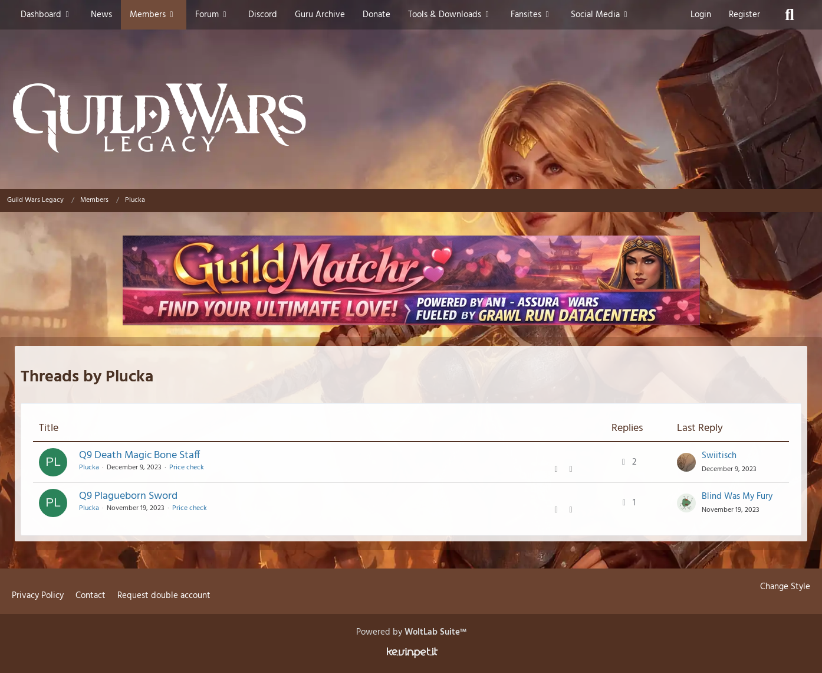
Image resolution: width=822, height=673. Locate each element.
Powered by (411, 632)
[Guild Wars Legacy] (411, 118)
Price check (186, 467)
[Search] (789, 15)
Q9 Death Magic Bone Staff (139, 455)
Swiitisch (719, 455)
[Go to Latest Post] (686, 462)
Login (701, 15)
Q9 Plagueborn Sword (128, 496)
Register (744, 15)
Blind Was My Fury (737, 496)
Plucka (89, 467)
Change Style (785, 586)
